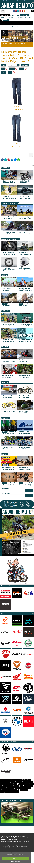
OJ (3, 68)
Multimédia (5, 311)
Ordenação (25, 65)
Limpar (3, 65)
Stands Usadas (22, 784)
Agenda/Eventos (16, 780)
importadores (23, 17)
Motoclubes (23, 790)
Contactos (6, 46)
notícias (29, 17)
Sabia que (5, 382)
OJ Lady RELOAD (16, 147)
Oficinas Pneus (12, 786)
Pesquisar (29, 491)
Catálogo (22, 43)
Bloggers (3, 792)
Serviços (15, 792)
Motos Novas (26, 780)
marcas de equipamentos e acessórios (10, 17)
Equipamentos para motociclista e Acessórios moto (16, 782)
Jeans (21, 68)
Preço (3, 72)
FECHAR (15, 858)
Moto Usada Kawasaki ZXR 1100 (17, 811)
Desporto (4, 346)
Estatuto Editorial (19, 836)
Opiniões (4, 275)
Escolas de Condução (12, 790)
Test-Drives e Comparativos (10, 203)
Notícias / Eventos (8, 43)
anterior (3, 26)
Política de (15, 861)
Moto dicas (5, 418)
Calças (12, 68)
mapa (11, 19)
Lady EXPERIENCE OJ (17, 110)
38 (10, 72)
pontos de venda (24, 15)
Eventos (4, 454)
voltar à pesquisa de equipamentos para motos (17, 26)
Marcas (17, 43)
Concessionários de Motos (9, 784)
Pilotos (10, 792)
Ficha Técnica (10, 836)
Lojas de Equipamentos (25, 786)
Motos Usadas (5, 780)
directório (5, 19)
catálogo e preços (14, 15)
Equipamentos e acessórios (10, 239)
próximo (3, 28)
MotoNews (5, 167)
